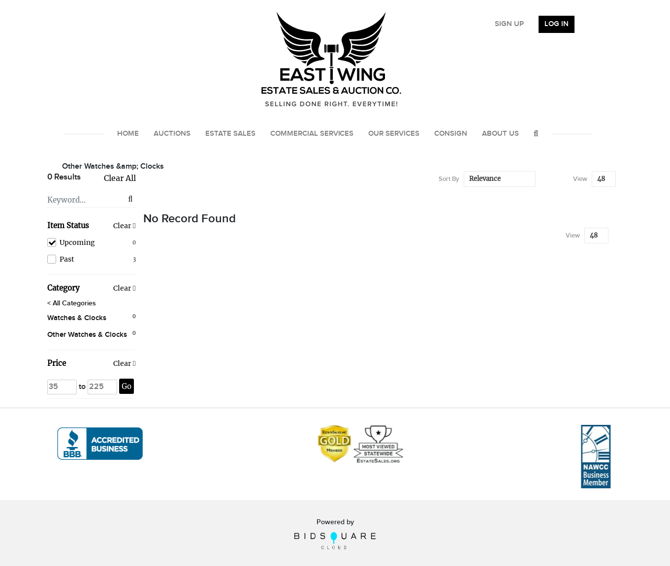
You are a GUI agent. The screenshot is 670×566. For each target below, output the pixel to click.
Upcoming (91, 242)
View (580, 179)
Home (128, 133)
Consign (450, 133)
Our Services (393, 133)
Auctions (172, 133)
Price (56, 363)
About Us (500, 133)
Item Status (68, 225)
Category (63, 288)
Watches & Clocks (76, 318)
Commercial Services (312, 133)
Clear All (120, 178)
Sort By (449, 179)
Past (91, 259)
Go (126, 386)
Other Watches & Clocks (87, 334)
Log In (556, 24)
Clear (122, 225)
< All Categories (71, 303)
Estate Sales (230, 133)
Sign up (509, 24)
